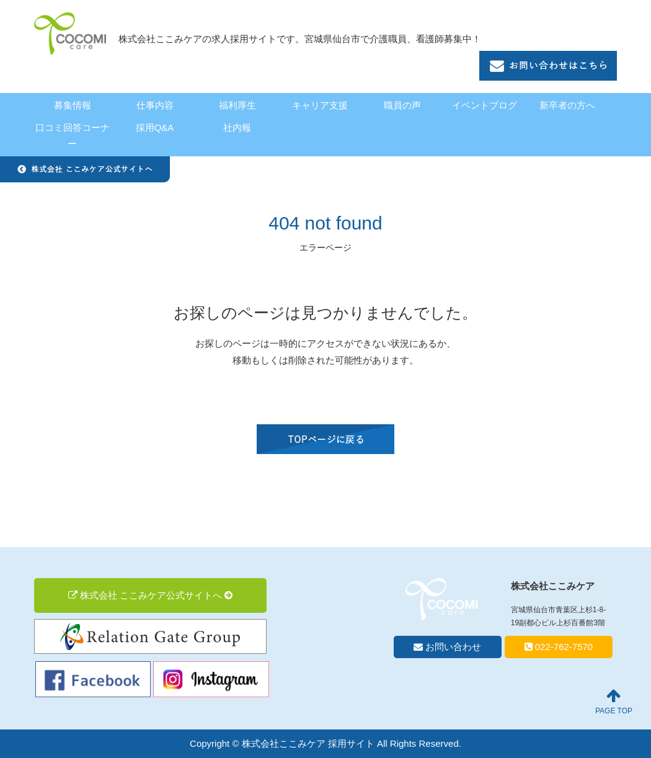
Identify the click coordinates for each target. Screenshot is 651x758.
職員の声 (402, 105)
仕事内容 (155, 105)
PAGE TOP (613, 701)
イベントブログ (484, 105)
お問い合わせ (447, 646)
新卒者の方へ (567, 105)
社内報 (237, 127)
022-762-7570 (559, 646)
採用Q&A (155, 127)
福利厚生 (237, 105)
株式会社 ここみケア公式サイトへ (150, 595)
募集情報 (72, 105)
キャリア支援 (320, 105)
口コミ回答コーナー (72, 135)
